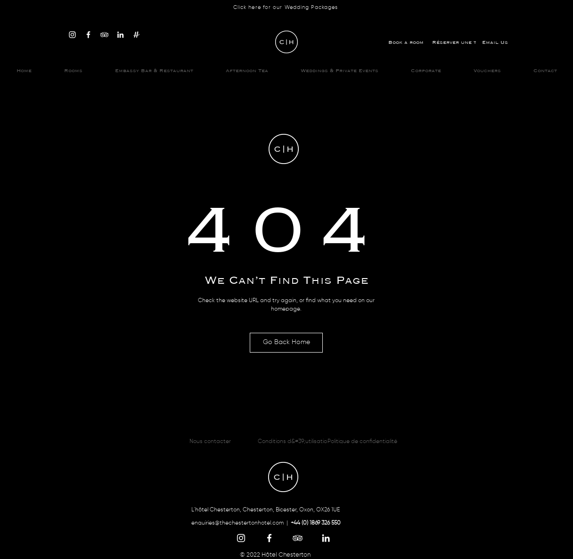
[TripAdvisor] (104, 34)
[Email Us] (495, 42)
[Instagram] (72, 34)
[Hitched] (136, 34)
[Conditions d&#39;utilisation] (294, 441)
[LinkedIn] (120, 34)
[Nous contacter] (210, 441)
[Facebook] (88, 34)
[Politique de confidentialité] (362, 441)
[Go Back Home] (286, 343)
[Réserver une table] (461, 42)
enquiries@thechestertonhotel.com (237, 523)
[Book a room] (406, 42)
